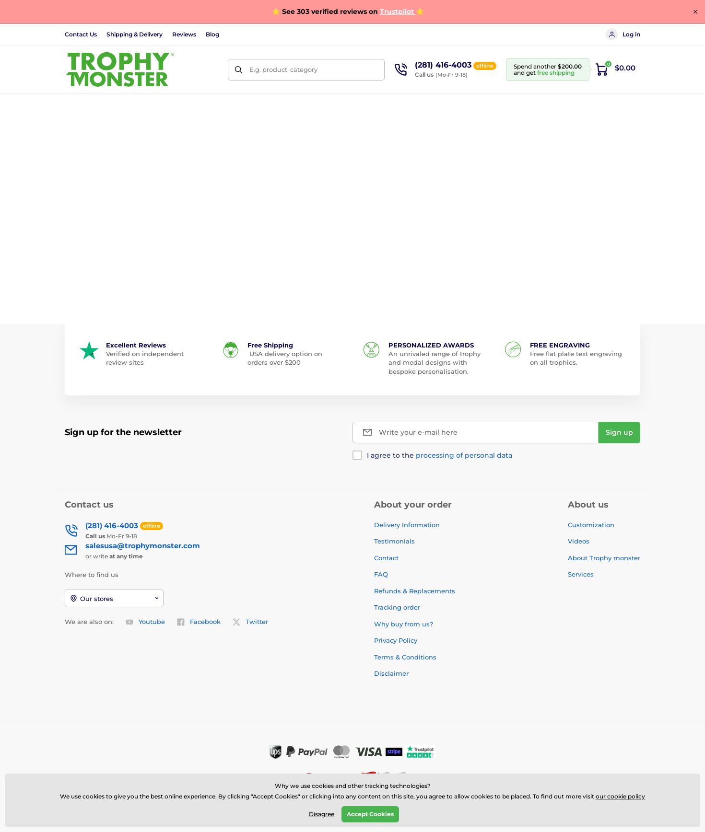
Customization (591, 525)
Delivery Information (407, 525)
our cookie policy (620, 796)
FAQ (381, 574)
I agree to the (439, 455)
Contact (386, 558)
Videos (578, 541)
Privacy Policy (395, 640)
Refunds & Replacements (414, 591)
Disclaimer (391, 673)
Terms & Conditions (405, 657)
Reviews (184, 34)
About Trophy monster (604, 558)
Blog (212, 34)
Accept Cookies (370, 814)
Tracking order (397, 607)
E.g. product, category (283, 69)
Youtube (145, 622)
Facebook (198, 622)
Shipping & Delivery (134, 34)
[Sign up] (619, 432)
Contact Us (81, 34)
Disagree (321, 814)
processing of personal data (464, 455)
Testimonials (394, 541)
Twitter (250, 622)
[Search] (238, 70)
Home (74, 136)
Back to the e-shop (352, 269)
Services (581, 574)
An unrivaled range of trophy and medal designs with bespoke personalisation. (434, 362)
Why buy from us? (403, 624)
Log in (623, 34)
